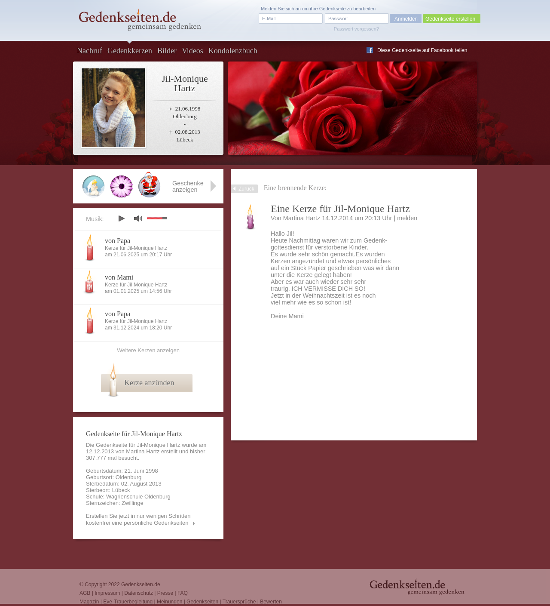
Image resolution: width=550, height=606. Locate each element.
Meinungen (169, 602)
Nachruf (89, 50)
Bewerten (271, 602)
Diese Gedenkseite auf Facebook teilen (422, 50)
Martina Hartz (301, 218)
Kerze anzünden (149, 382)
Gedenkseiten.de (140, 584)
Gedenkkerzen (129, 50)
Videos (192, 50)
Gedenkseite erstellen (450, 19)
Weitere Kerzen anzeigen (148, 350)
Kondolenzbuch (232, 50)
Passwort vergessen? (356, 28)
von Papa (117, 240)
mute (138, 218)
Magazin (89, 602)
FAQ (182, 593)
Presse (165, 593)
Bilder (167, 50)
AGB (84, 593)
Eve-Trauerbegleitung (128, 602)
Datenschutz (138, 593)
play (121, 218)
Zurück (246, 189)
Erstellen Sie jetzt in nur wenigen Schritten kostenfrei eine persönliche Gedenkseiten (138, 519)
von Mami (119, 277)
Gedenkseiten (202, 602)
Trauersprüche (239, 602)
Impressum (107, 593)
